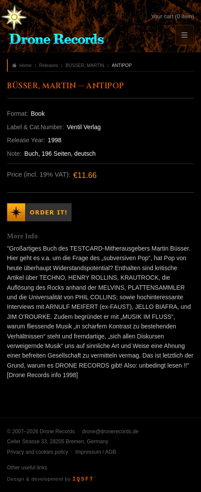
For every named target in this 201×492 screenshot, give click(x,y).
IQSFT (84, 479)
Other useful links (27, 468)
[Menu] (184, 35)
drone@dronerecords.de (110, 431)
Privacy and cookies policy (37, 452)
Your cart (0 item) (172, 16)
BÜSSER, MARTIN (85, 65)
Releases (48, 65)
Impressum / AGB (95, 452)
